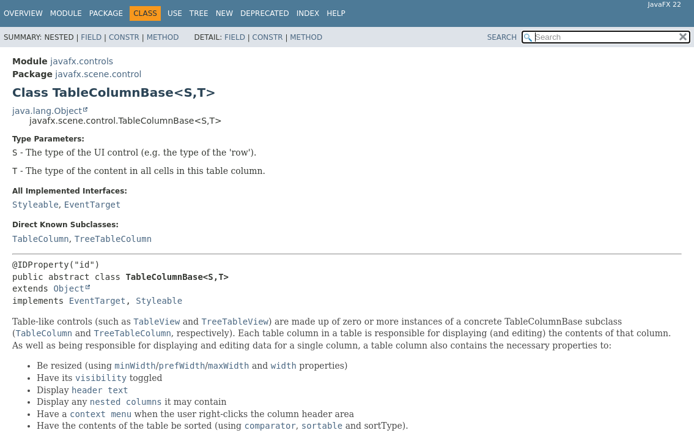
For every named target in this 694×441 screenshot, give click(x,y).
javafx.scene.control (98, 74)
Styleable (35, 204)
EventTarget (92, 204)
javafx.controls (81, 61)
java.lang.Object (47, 111)
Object (68, 288)
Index (308, 13)
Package (106, 13)
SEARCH (502, 37)
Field (91, 37)
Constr (124, 37)
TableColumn (40, 239)
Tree (199, 13)
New (224, 13)
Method (163, 37)
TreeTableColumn (113, 239)
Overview (23, 13)
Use (175, 13)
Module (66, 13)
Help (336, 13)
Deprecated (264, 13)
